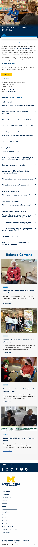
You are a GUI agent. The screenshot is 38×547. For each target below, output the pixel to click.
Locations (4, 500)
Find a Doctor (5, 494)
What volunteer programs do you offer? (17, 126)
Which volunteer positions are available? (17, 179)
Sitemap (14, 542)
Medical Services (6, 491)
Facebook (3, 469)
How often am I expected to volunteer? (17, 136)
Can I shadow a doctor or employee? (16, 223)
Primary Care (5, 512)
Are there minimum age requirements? (16, 120)
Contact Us (4, 503)
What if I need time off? (11, 142)
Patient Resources (6, 497)
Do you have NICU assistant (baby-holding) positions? (15, 172)
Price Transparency (7, 518)
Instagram (21, 469)
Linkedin (7, 469)
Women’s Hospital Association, (23, 48)
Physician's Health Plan (8, 527)
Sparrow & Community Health (9, 509)
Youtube (12, 469)
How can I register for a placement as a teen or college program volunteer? (17, 158)
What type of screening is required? (15, 195)
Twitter (16, 469)
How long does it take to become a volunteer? (15, 113)
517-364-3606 (10, 89)
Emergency (5, 515)
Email (26, 469)
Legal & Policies (6, 539)
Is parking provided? (9, 237)
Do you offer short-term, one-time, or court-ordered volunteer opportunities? (17, 216)
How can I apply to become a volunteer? (17, 106)
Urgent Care (5, 521)
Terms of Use (21, 542)
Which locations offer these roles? (15, 185)
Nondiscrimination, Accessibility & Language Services (15, 540)
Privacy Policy (6, 542)
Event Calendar (6, 532)
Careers (4, 506)
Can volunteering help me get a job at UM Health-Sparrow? (16, 230)
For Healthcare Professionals (9, 529)
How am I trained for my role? (13, 165)
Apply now (7, 74)
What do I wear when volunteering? (15, 205)
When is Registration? (10, 151)
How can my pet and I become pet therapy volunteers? (15, 243)
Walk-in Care (5, 524)
